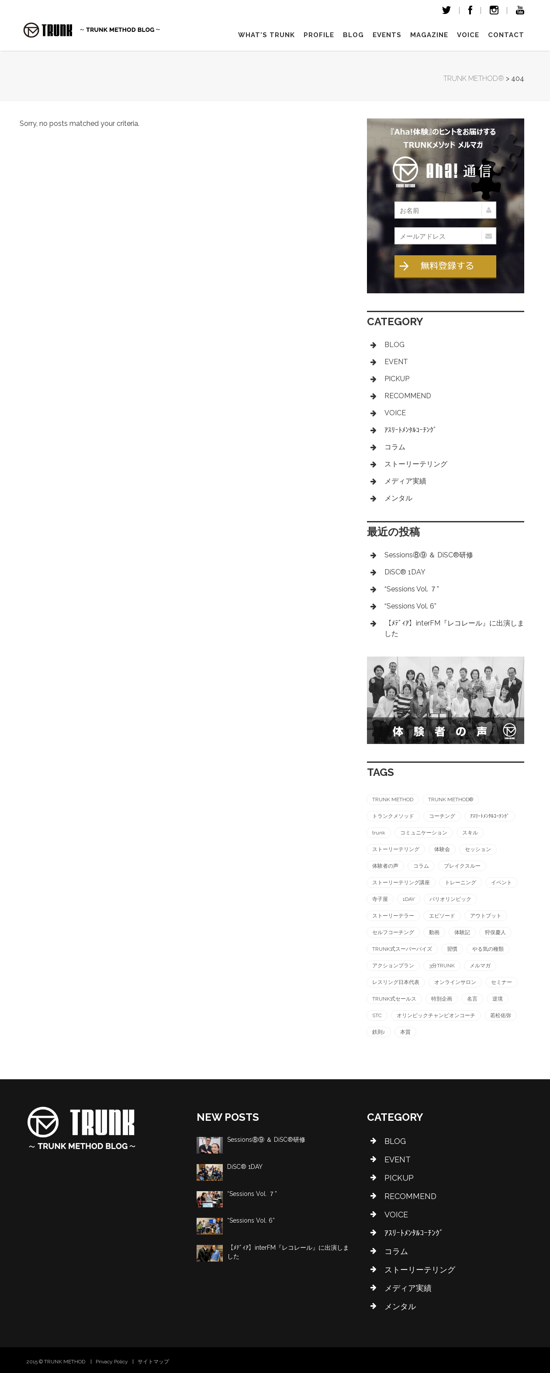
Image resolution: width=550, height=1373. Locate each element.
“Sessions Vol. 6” (410, 606)
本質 (405, 1032)
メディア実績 (405, 481)
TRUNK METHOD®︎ (450, 799)
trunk (378, 833)
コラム (394, 447)
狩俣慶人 (495, 932)
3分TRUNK (442, 966)
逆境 (497, 999)
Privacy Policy (112, 1362)
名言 (472, 999)
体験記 (462, 932)
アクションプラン (393, 966)
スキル (470, 833)
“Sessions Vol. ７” (411, 589)
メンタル (398, 498)
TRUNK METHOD (392, 799)
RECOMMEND (407, 396)
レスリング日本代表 (395, 982)
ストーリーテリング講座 (401, 882)
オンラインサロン (455, 982)
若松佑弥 (500, 1015)
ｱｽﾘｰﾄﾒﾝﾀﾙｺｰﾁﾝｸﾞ (410, 430)
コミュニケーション (423, 833)
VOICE (468, 35)
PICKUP (396, 379)
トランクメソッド (393, 816)
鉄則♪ (378, 1032)
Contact (506, 35)
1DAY (409, 899)
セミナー (501, 982)
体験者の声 (385, 866)
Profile (319, 35)
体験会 (442, 849)
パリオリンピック (450, 899)
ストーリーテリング (415, 464)
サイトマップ (153, 1362)
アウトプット (486, 916)
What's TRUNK (266, 35)
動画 (434, 932)
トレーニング (460, 882)
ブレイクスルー (462, 866)
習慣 (452, 949)
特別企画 (441, 999)
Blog (353, 35)
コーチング (442, 816)
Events (387, 35)
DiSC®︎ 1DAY (404, 572)
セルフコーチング (393, 932)
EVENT (396, 362)
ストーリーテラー (393, 916)
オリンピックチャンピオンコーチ (436, 1015)
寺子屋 (380, 899)
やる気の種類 (488, 949)
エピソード (442, 916)
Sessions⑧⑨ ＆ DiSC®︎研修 (428, 555)
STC (377, 1015)
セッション (478, 849)
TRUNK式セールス (394, 999)
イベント (501, 882)
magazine (429, 35)
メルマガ (480, 966)
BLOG (394, 345)
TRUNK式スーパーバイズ (402, 949)
